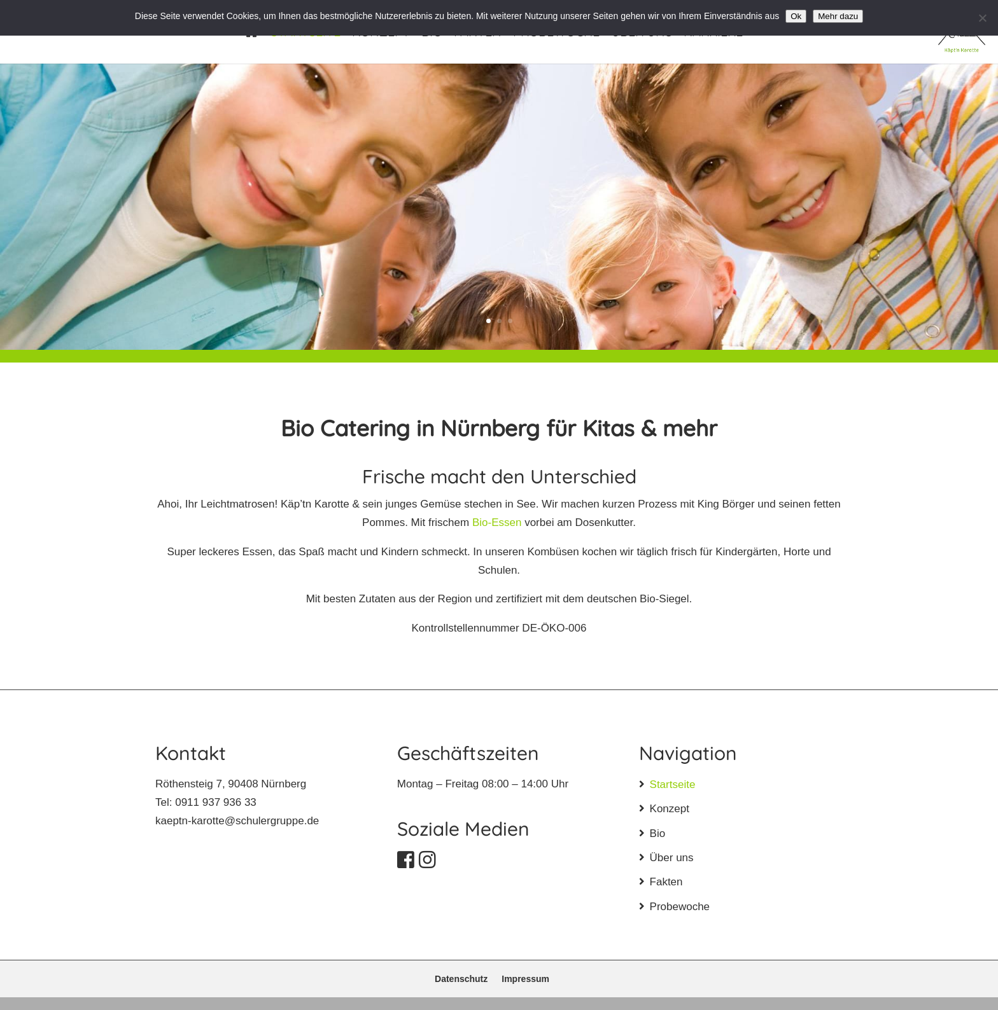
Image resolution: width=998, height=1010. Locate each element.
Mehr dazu (838, 16)
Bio (431, 33)
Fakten (478, 33)
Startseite (306, 33)
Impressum (525, 979)
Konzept (381, 33)
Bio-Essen (496, 522)
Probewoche (556, 33)
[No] (982, 17)
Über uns (641, 33)
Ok (796, 16)
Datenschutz (461, 979)
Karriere (713, 33)
